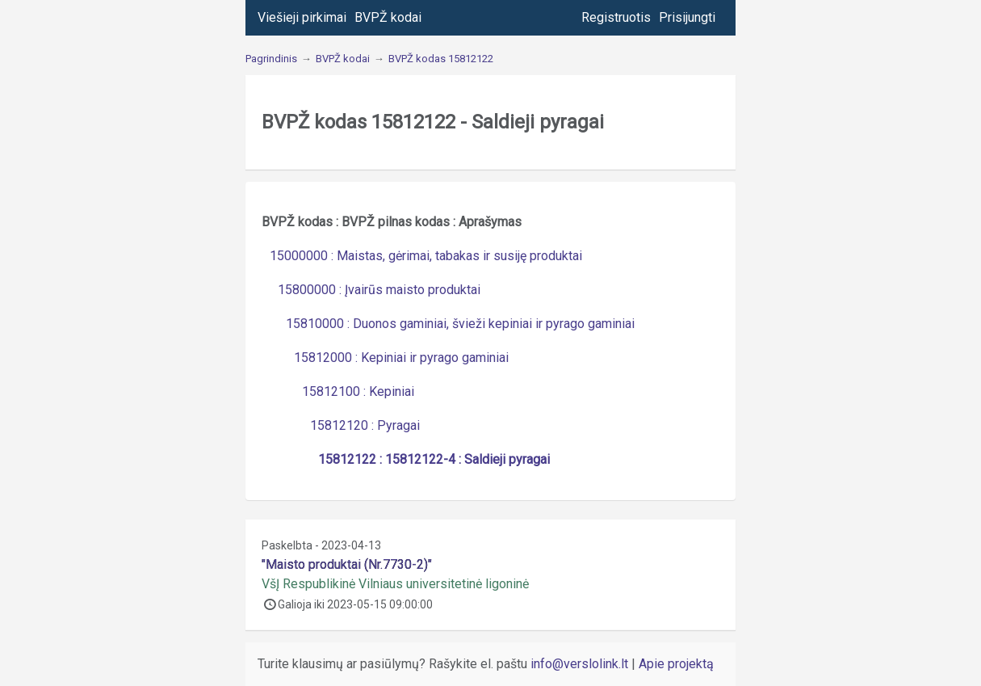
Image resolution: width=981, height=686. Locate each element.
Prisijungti (687, 17)
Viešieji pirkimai (302, 17)
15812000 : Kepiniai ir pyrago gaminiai (401, 357)
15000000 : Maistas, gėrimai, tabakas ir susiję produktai (426, 255)
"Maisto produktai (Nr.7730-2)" (347, 564)
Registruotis (616, 17)
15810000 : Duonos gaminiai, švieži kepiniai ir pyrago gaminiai (460, 323)
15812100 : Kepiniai (358, 391)
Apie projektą (676, 663)
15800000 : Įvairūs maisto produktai (379, 289)
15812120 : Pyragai (365, 425)
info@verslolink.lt (580, 663)
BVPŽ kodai (387, 17)
